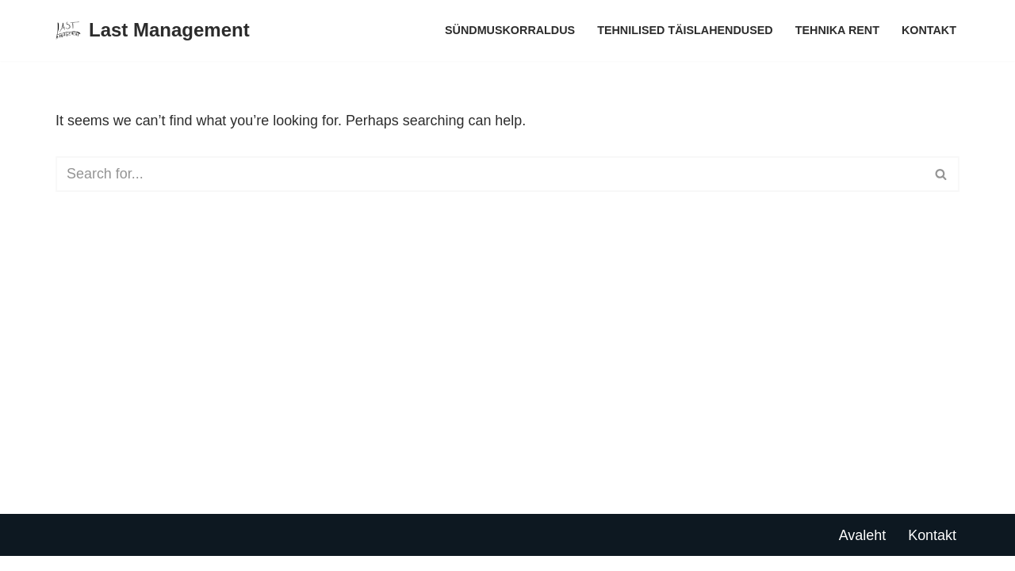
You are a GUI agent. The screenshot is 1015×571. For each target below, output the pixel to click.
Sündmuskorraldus (508, 30)
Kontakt (929, 30)
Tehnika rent (837, 30)
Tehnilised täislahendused (684, 30)
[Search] (490, 174)
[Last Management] (153, 30)
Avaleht (862, 550)
